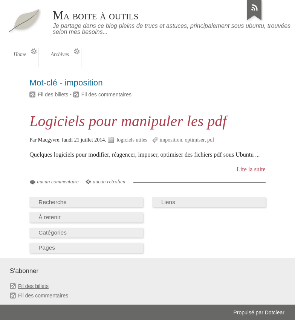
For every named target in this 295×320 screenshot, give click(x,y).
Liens (168, 202)
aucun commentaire (57, 181)
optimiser (195, 140)
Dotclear (274, 312)
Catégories (52, 232)
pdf (210, 140)
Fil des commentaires (106, 94)
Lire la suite (251, 169)
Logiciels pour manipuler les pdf (127, 121)
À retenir (49, 217)
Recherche (52, 202)
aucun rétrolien (109, 181)
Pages (46, 247)
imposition (171, 140)
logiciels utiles (131, 140)
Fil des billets (53, 94)
